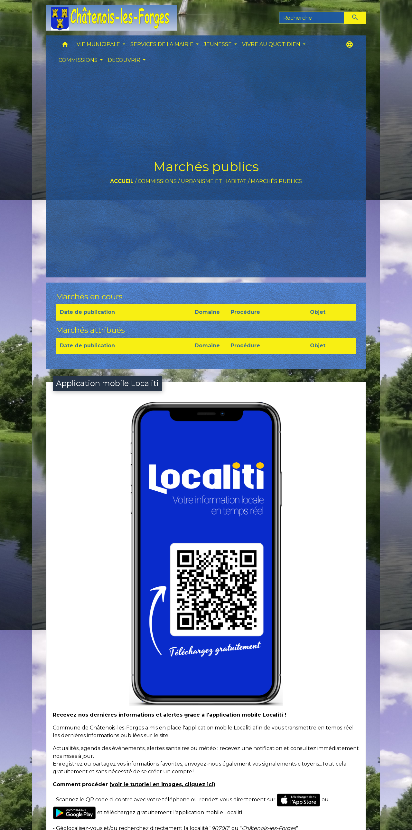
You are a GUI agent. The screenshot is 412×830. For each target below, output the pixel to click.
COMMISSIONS (157, 181)
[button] (65, 46)
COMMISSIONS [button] (79, 60)
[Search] (311, 18)
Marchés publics (276, 181)
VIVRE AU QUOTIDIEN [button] (272, 44)
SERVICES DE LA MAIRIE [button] (162, 44)
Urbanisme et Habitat (214, 181)
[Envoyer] (355, 18)
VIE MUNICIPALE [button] (99, 44)
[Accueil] (111, 17)
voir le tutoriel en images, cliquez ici (162, 784)
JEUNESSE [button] (218, 44)
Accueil (122, 181)
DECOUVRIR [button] (125, 60)
